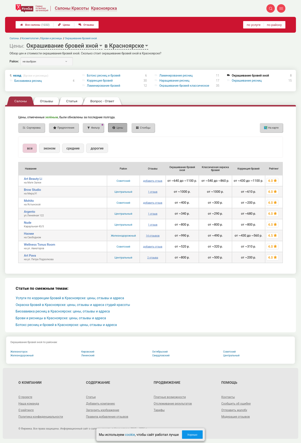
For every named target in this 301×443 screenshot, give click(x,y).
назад (30, 75)
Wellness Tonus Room (39, 244)
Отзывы (86, 24)
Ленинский (87, 355)
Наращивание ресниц (174, 80)
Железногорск (19, 351)
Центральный (123, 191)
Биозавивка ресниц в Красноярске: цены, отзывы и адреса (63, 311)
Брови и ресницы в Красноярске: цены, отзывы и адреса (61, 318)
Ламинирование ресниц (176, 75)
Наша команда (28, 403)
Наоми (29, 234)
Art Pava (30, 255)
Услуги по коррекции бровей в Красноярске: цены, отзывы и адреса (70, 298)
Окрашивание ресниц (247, 80)
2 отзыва (152, 257)
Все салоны (34, 24)
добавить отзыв (152, 180)
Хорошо (192, 434)
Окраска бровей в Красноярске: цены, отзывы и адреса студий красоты (73, 305)
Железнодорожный (123, 235)
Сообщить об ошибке (236, 403)
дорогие (97, 148)
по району (274, 25)
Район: (14, 61)
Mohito (29, 201)
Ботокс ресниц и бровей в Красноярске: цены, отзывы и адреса (66, 325)
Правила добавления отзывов (107, 416)
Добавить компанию (100, 403)
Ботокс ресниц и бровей (103, 75)
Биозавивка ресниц (28, 80)
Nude (27, 223)
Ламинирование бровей (103, 85)
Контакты (228, 397)
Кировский (87, 351)
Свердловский (160, 355)
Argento (29, 212)
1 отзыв (152, 191)
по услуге (254, 25)
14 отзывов (153, 235)
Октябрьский (160, 351)
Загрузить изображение (102, 410)
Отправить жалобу (234, 410)
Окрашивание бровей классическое (184, 85)
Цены (64, 24)
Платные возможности (170, 397)
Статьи (91, 397)
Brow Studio (32, 190)
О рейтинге (26, 410)
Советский (123, 180)
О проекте (25, 397)
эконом (49, 148)
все (30, 148)
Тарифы (159, 410)
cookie (130, 435)
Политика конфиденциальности (40, 416)
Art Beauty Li (33, 179)
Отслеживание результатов (173, 403)
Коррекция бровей (100, 80)
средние (73, 148)
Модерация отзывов (235, 416)
